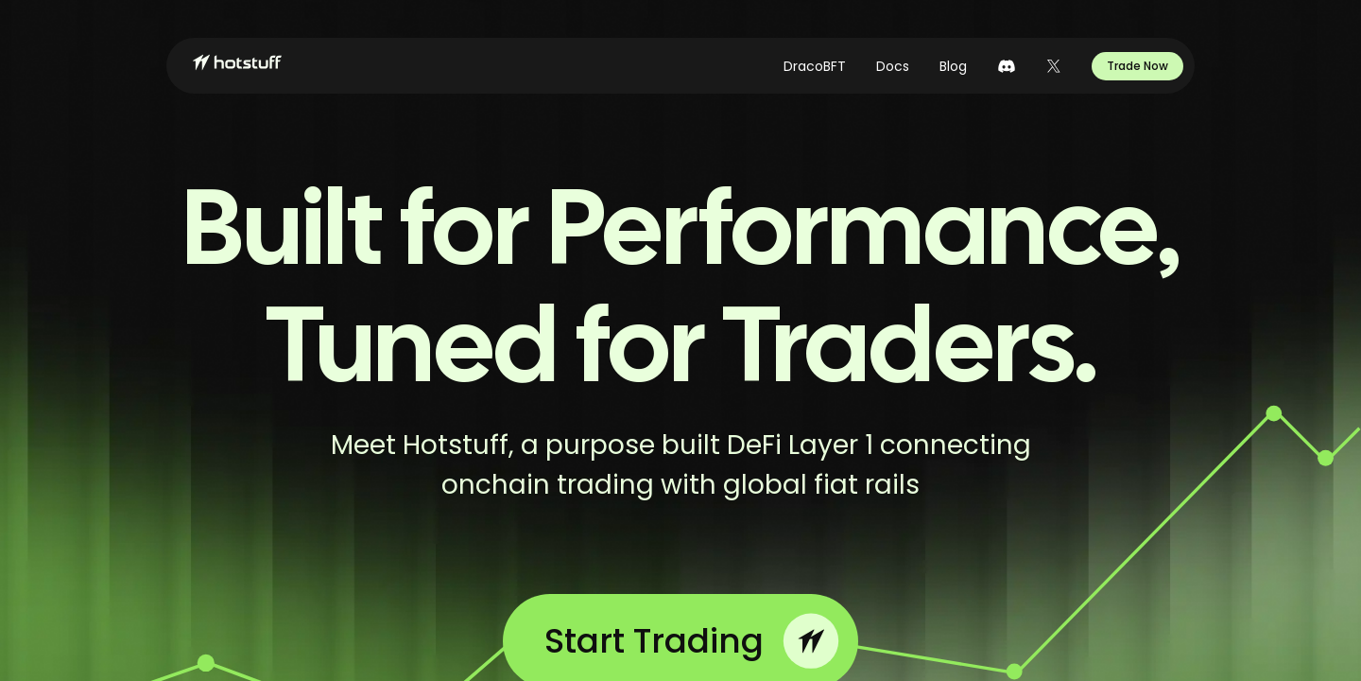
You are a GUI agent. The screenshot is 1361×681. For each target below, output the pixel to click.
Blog (953, 66)
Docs (892, 66)
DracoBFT (815, 66)
